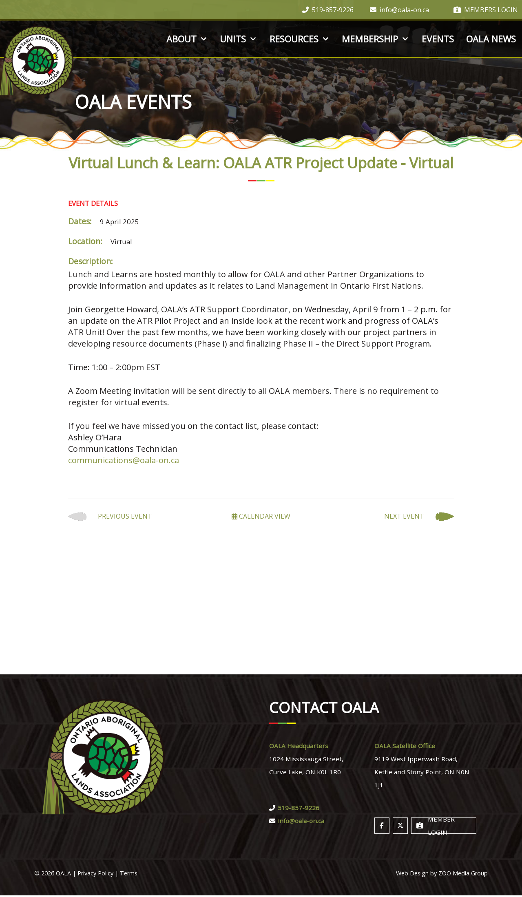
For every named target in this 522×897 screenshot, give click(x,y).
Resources (300, 38)
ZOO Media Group (463, 875)
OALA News (491, 39)
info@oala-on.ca (399, 9)
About (187, 38)
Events (438, 39)
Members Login (485, 9)
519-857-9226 (328, 9)
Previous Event (110, 516)
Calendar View (261, 516)
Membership (375, 38)
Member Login (435, 827)
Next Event (419, 516)
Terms (128, 875)
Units (238, 38)
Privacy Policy (95, 875)
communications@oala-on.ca (123, 460)
